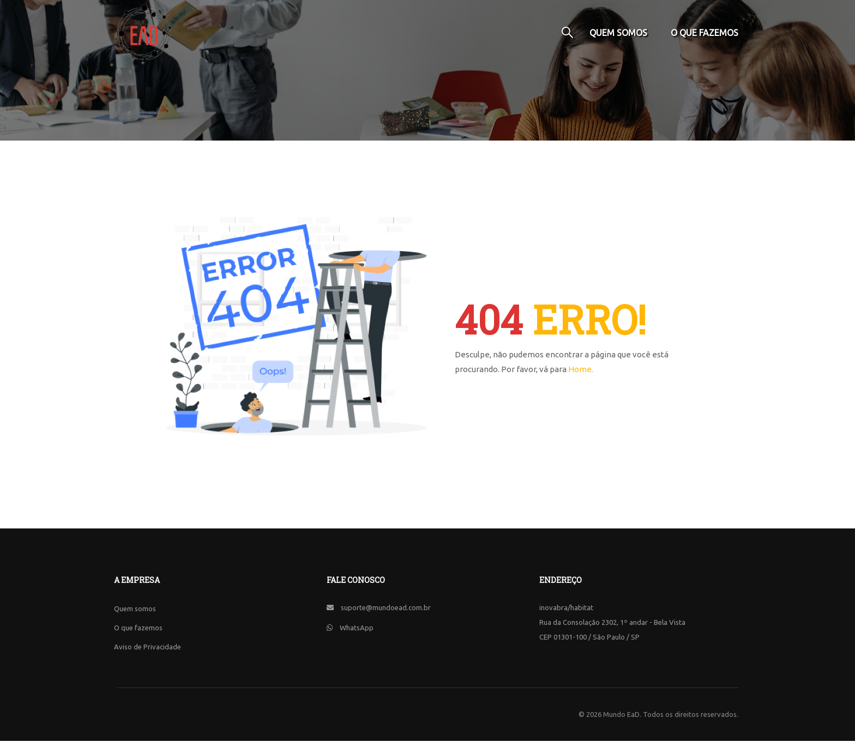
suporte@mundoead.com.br (386, 608)
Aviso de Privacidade (147, 648)
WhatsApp (357, 628)
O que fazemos (704, 33)
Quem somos (618, 33)
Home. (580, 370)
